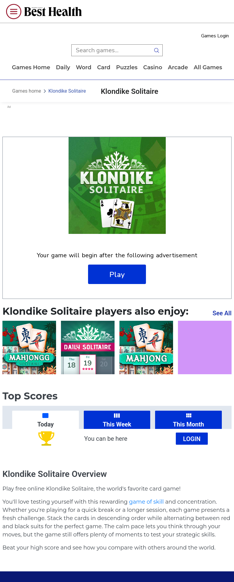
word (83, 67)
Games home (31, 67)
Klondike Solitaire (67, 91)
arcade (178, 67)
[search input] (111, 50)
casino (152, 67)
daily (63, 67)
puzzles (126, 67)
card (104, 67)
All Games (208, 67)
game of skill (146, 501)
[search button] (157, 50)
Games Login (215, 36)
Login (192, 439)
